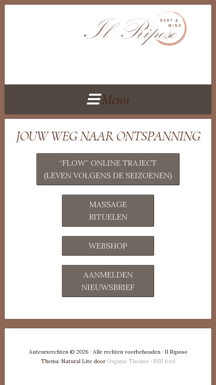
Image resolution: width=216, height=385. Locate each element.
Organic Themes (128, 361)
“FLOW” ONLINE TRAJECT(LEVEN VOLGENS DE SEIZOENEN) (108, 169)
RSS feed (164, 361)
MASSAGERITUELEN (108, 210)
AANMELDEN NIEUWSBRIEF (108, 281)
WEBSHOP (108, 246)
